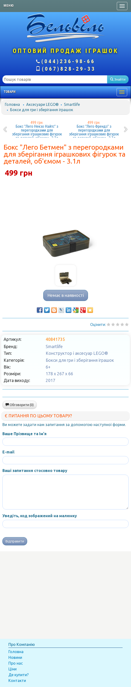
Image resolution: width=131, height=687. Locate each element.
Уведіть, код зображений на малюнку (39, 516)
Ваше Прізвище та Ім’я (24, 434)
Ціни (12, 669)
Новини (15, 657)
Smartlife (72, 104)
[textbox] (54, 79)
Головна (12, 104)
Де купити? (18, 675)
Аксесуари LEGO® (42, 104)
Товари (9, 92)
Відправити (15, 541)
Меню (9, 5)
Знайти (117, 79)
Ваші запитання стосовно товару (34, 470)
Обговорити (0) (20, 405)
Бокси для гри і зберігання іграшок (41, 110)
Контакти (17, 680)
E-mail (8, 452)
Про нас (15, 663)
